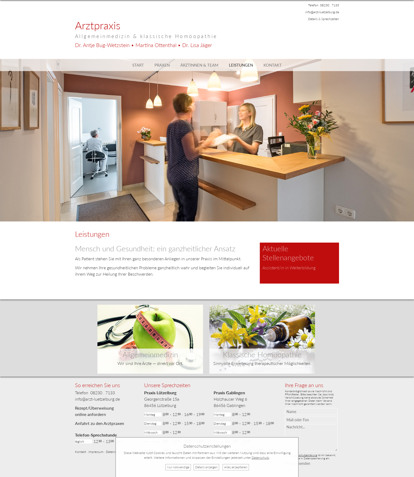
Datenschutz (114, 452)
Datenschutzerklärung (304, 455)
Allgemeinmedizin (150, 354)
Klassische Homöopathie (262, 354)
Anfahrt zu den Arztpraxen (99, 423)
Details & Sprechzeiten (323, 19)
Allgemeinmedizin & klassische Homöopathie (146, 36)
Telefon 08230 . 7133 (323, 5)
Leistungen (241, 65)
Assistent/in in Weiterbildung (289, 267)
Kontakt (273, 65)
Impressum (95, 452)
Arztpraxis (97, 25)
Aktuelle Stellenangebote (288, 253)
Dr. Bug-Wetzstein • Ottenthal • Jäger (143, 45)
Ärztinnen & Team (199, 65)
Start (138, 65)
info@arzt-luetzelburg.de (322, 12)
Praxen (162, 65)
